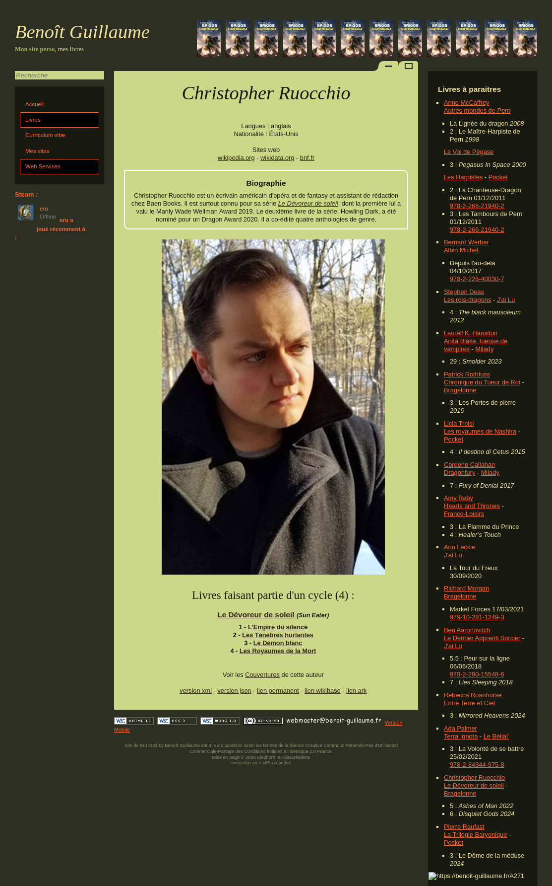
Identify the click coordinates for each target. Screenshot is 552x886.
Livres (33, 120)
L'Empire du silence (277, 627)
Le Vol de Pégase (468, 151)
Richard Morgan (466, 588)
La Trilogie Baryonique (475, 834)
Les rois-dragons (467, 299)
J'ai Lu (506, 299)
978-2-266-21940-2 (477, 206)
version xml (196, 690)
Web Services (43, 166)
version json (234, 690)
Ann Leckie (459, 547)
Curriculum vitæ (45, 135)
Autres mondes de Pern (477, 110)
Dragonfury (459, 472)
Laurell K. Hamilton (470, 333)
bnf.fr (307, 157)
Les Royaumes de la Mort (278, 651)
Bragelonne (460, 390)
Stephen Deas (464, 291)
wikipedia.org (236, 157)
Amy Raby (458, 498)
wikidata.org (277, 157)
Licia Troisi (459, 423)
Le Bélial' (496, 736)
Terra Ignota (461, 736)
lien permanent (278, 690)
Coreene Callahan (469, 464)
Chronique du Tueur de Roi (482, 382)
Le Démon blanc (278, 643)
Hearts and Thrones (472, 506)
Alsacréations (296, 757)
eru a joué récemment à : (50, 228)
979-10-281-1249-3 (477, 617)
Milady (484, 349)
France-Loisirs (464, 513)
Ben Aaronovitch (467, 630)
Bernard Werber (466, 242)
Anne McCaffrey (467, 102)
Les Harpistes (463, 177)
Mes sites (37, 151)
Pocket (498, 177)
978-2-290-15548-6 (477, 674)
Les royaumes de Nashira (480, 431)
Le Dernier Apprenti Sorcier (482, 638)
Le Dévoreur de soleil (474, 785)
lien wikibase (323, 690)
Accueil (34, 104)
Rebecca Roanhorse (473, 695)
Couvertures (262, 674)
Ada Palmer (460, 728)
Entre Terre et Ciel (469, 703)
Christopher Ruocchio (474, 777)
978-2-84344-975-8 (477, 764)
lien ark (356, 690)
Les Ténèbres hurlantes (277, 635)
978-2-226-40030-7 (477, 279)
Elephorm (267, 757)
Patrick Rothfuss (467, 374)
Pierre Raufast (464, 826)
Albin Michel (461, 250)
